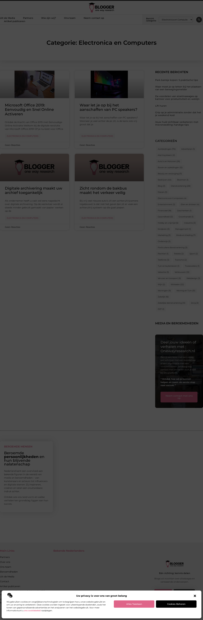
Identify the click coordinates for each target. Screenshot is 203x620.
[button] (195, 595)
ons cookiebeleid (32, 610)
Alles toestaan (134, 604)
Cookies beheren (176, 604)
